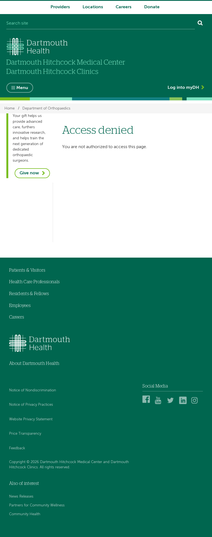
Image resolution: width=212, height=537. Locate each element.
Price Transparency (25, 434)
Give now (29, 173)
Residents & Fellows (29, 294)
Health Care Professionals (34, 282)
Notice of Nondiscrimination (32, 390)
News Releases (21, 496)
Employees (20, 305)
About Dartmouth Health (34, 363)
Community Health (24, 514)
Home (9, 108)
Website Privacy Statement (30, 419)
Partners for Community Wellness (37, 505)
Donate (152, 7)
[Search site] (100, 23)
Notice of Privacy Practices (31, 405)
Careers (123, 7)
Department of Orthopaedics (46, 108)
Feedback (17, 448)
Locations (93, 7)
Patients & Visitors (27, 270)
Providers (60, 7)
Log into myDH (183, 88)
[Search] (200, 23)
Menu (22, 88)
